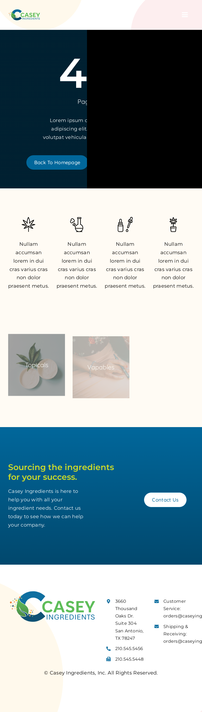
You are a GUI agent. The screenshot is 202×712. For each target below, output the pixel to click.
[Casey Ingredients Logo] (24, 11)
